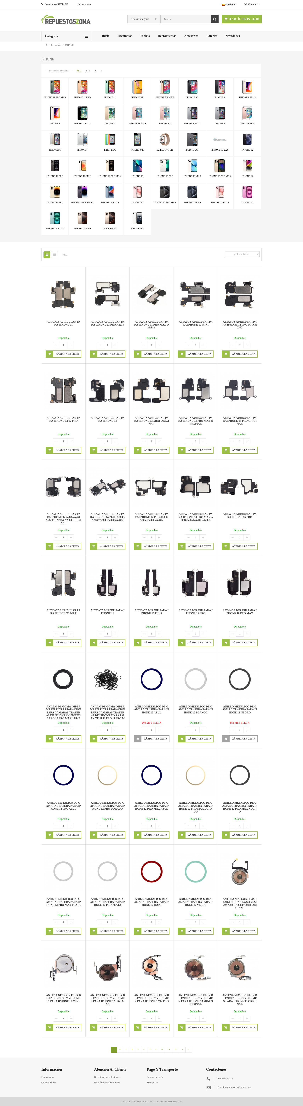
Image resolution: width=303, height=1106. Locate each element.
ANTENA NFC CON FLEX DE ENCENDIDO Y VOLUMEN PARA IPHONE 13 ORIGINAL (239, 1000)
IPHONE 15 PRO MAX (165, 202)
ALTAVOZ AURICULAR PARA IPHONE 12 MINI (195, 323)
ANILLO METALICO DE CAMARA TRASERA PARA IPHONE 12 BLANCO (195, 709)
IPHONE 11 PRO (82, 97)
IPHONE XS (192, 97)
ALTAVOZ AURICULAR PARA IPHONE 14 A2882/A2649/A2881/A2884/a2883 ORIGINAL (63, 518)
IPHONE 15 (137, 202)
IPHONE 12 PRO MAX (110, 176)
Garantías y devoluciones (106, 1076)
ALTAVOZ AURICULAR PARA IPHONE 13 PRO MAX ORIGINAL (195, 420)
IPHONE (69, 45)
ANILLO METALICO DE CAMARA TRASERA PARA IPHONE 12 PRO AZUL (63, 805)
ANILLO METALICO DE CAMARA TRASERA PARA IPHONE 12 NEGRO (239, 709)
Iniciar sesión (84, 4)
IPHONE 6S (165, 123)
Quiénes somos (49, 1082)
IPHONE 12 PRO (55, 176)
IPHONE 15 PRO (192, 202)
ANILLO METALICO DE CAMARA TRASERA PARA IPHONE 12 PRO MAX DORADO (195, 807)
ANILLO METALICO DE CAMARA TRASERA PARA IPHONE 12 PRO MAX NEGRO (239, 807)
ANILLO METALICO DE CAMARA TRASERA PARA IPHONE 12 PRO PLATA (107, 901)
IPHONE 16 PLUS (55, 228)
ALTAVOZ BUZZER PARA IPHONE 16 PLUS (152, 612)
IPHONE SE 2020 (219, 149)
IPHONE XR (137, 97)
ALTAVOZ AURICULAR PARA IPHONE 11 (63, 323)
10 (168, 1049)
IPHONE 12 (247, 149)
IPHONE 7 (110, 123)
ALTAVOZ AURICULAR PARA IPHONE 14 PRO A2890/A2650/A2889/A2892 (151, 517)
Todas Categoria (140, 19)
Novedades (233, 35)
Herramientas (167, 35)
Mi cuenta (251, 4)
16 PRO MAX (110, 228)
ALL (79, 70)
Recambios (125, 35)
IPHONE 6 (220, 123)
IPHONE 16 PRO (82, 228)
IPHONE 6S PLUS (137, 123)
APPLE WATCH (165, 149)
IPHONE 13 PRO (165, 176)
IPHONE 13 (137, 176)
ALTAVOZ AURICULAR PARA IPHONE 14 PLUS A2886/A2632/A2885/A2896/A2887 (107, 517)
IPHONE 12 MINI (82, 176)
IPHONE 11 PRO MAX (55, 97)
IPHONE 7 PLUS (82, 123)
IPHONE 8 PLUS (247, 97)
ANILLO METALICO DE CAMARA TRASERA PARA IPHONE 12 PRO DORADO (107, 805)
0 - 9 (88, 70)
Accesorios (191, 35)
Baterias (211, 35)
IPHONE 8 (55, 123)
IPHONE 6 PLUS (192, 123)
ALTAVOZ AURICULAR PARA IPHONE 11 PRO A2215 (107, 323)
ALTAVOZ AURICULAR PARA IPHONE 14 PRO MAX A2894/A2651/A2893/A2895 (195, 517)
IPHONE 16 (247, 202)
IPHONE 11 (110, 97)
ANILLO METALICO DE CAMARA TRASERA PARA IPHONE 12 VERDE (195, 901)
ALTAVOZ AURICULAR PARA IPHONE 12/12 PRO (63, 419)
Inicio (106, 35)
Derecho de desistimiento (107, 1082)
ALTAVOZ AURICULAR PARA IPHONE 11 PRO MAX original (151, 324)
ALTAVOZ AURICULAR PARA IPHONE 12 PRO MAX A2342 (239, 324)
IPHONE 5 (82, 149)
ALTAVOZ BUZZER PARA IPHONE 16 (107, 612)
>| (189, 1049)
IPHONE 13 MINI (192, 176)
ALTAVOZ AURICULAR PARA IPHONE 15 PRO (239, 515)
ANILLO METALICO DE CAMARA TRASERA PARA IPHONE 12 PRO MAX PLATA (63, 901)
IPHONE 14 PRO (55, 202)
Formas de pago (155, 1076)
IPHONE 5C (110, 149)
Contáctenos (47, 1076)
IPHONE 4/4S (137, 149)
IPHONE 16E (137, 228)
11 (175, 1049)
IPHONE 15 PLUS (220, 202)
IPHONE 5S (55, 149)
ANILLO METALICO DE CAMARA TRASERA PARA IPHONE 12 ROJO (151, 901)
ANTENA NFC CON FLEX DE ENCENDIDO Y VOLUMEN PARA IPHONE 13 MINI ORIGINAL (195, 1000)
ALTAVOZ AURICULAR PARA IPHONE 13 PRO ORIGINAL (240, 420)
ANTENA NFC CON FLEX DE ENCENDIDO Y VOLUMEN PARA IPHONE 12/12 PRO (151, 998)
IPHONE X (219, 97)
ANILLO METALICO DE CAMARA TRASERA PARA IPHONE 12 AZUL (151, 709)
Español (228, 4)
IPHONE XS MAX (165, 97)
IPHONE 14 (247, 176)
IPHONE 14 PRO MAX (82, 202)
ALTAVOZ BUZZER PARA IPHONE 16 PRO (196, 612)
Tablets (145, 35)
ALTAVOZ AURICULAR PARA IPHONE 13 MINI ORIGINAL (151, 420)
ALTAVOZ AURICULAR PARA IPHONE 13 (107, 419)
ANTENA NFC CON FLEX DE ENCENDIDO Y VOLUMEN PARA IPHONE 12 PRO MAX (107, 1000)
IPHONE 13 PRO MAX (220, 176)
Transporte (152, 1082)
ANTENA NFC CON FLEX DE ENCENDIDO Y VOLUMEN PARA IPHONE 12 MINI (63, 998)
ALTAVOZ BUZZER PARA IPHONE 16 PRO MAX (240, 612)
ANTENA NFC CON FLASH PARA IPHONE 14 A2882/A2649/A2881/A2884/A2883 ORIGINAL (240, 903)
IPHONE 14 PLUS (110, 202)
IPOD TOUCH (192, 149)
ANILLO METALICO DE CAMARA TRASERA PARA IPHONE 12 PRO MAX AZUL (151, 805)
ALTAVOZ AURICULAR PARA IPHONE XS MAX (63, 612)
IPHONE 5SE (247, 123)
